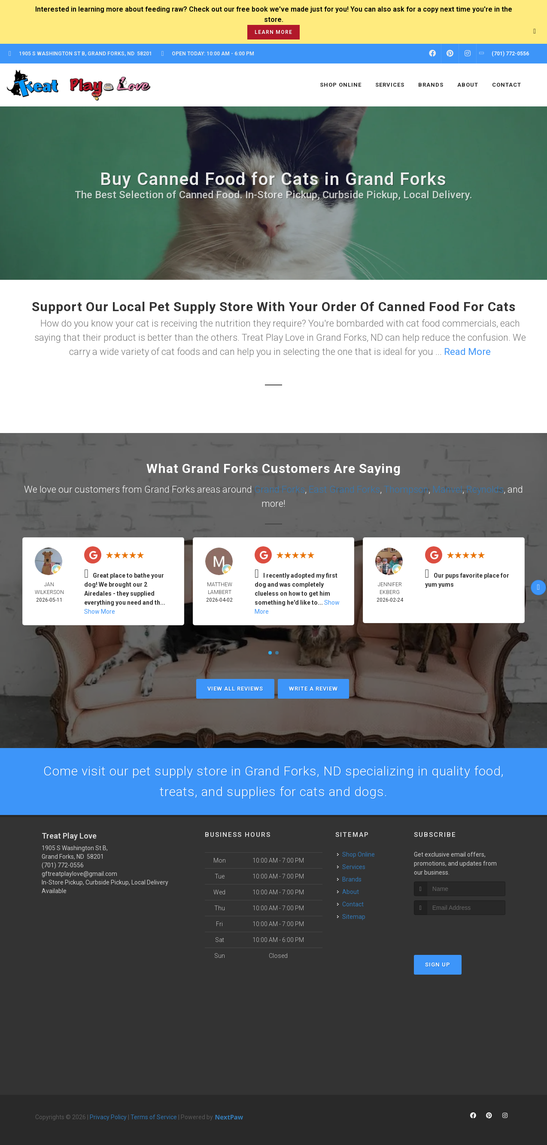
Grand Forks (279, 489)
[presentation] (459, 931)
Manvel (447, 489)
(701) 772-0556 (63, 865)
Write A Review (313, 688)
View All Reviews (235, 688)
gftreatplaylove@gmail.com (79, 873)
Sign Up (437, 964)
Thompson (406, 489)
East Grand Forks (344, 489)
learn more (273, 32)
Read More (467, 351)
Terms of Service (154, 1117)
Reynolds (485, 489)
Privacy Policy (108, 1117)
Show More (99, 611)
